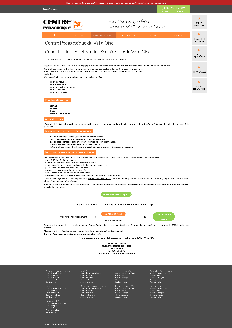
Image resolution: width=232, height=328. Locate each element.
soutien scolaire (58, 84)
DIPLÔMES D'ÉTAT (128, 35)
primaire (54, 105)
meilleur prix (93, 124)
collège (53, 108)
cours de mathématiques (62, 86)
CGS (47, 324)
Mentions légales (59, 324)
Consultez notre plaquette (116, 194)
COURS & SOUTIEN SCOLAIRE (104, 35)
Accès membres (51, 9)
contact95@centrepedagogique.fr (119, 253)
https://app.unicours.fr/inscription (60, 181)
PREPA (153, 35)
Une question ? (199, 53)
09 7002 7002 (173, 8)
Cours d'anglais (52, 275)
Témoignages (199, 69)
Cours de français (53, 277)
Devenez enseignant (199, 85)
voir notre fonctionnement (73, 216)
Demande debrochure (199, 38)
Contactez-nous (113, 213)
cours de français (58, 92)
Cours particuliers (53, 280)
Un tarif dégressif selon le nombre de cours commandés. (76, 144)
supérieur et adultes (60, 113)
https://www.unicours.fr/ (99, 178)
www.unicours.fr (67, 157)
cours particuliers (58, 81)
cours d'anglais (57, 89)
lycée (52, 110)
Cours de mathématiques (56, 273)
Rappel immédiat (199, 22)
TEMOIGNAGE (178, 35)
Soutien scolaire (52, 282)
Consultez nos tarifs (164, 216)
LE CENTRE (79, 35)
